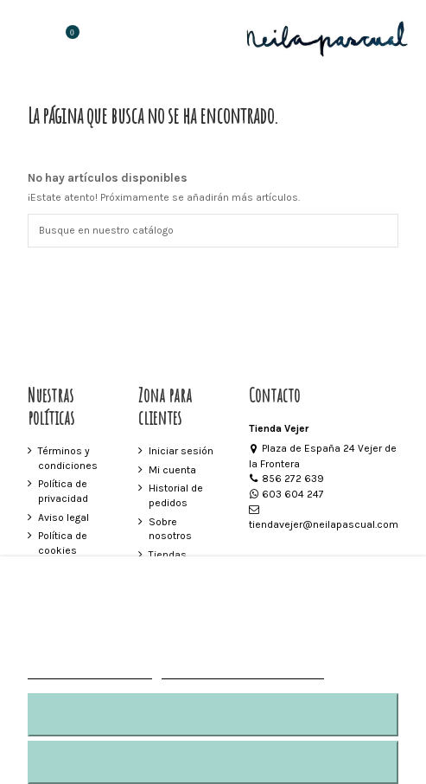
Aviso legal (63, 517)
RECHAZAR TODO (212, 714)
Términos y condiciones (68, 458)
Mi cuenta (172, 470)
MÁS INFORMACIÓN (89, 671)
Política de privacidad (63, 491)
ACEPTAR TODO (212, 762)
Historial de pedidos (176, 495)
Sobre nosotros (170, 529)
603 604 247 (287, 494)
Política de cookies (62, 543)
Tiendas (168, 555)
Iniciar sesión (181, 451)
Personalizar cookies (243, 671)
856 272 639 (287, 478)
